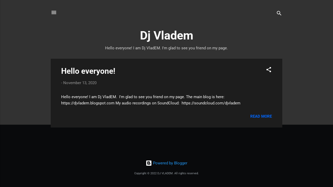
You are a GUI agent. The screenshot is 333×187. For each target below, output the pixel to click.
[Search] (279, 14)
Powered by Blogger (166, 163)
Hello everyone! (88, 71)
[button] (269, 70)
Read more (261, 116)
